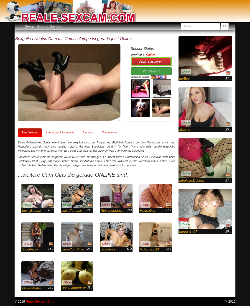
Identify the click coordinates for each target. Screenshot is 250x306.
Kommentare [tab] (109, 132)
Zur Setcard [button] (151, 71)
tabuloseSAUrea (191, 180)
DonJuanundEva (74, 288)
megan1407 (188, 231)
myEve (184, 78)
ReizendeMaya (112, 210)
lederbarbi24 (149, 249)
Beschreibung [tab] (30, 132)
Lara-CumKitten (73, 249)
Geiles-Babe (31, 288)
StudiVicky (30, 249)
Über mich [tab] (88, 132)
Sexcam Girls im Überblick (43, 26)
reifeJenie (108, 249)
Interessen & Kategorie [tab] (60, 132)
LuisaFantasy (71, 210)
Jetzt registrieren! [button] (151, 61)
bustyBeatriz (31, 210)
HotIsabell (147, 210)
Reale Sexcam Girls (40, 301)
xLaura (184, 129)
